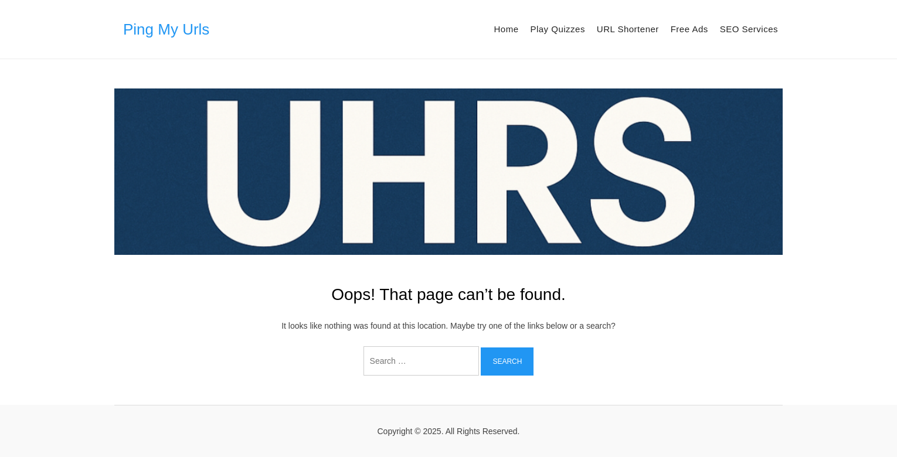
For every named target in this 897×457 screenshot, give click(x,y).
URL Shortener (628, 29)
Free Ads (689, 29)
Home (506, 29)
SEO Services (749, 29)
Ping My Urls (166, 29)
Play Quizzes (557, 29)
